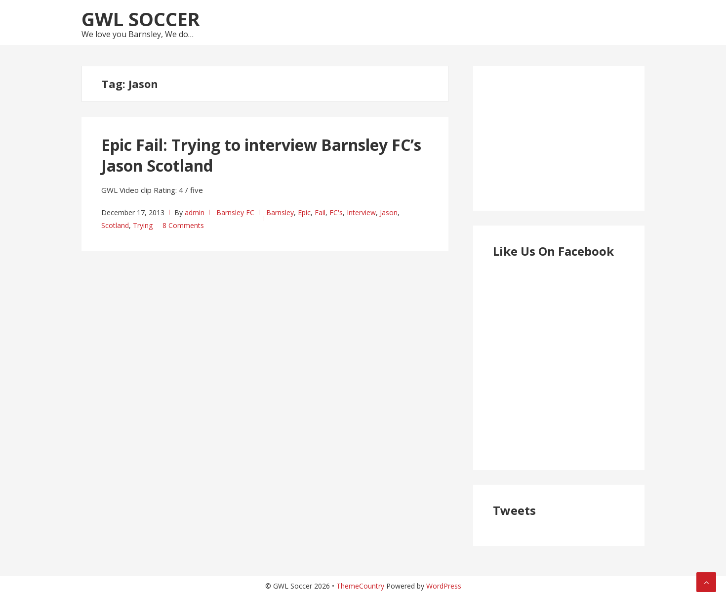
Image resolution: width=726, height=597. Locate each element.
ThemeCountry (360, 586)
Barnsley (280, 212)
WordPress (443, 586)
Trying (143, 225)
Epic (304, 212)
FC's (336, 212)
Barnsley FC (235, 212)
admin (194, 212)
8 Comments (183, 225)
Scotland (115, 225)
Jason (389, 212)
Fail (320, 212)
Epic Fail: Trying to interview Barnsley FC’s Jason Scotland (261, 155)
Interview (361, 212)
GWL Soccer (140, 19)
